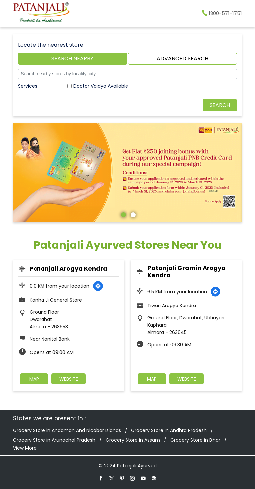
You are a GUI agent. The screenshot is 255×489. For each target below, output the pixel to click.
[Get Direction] (98, 286)
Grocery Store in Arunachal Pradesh (54, 440)
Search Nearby (72, 58)
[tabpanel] (127, 173)
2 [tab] (132, 214)
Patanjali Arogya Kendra (68, 268)
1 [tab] (122, 214)
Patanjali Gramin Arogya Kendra (186, 271)
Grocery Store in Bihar (195, 440)
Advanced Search (182, 58)
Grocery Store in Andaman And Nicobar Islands (67, 430)
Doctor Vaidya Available (100, 86)
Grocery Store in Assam (133, 440)
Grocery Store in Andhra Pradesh (169, 430)
